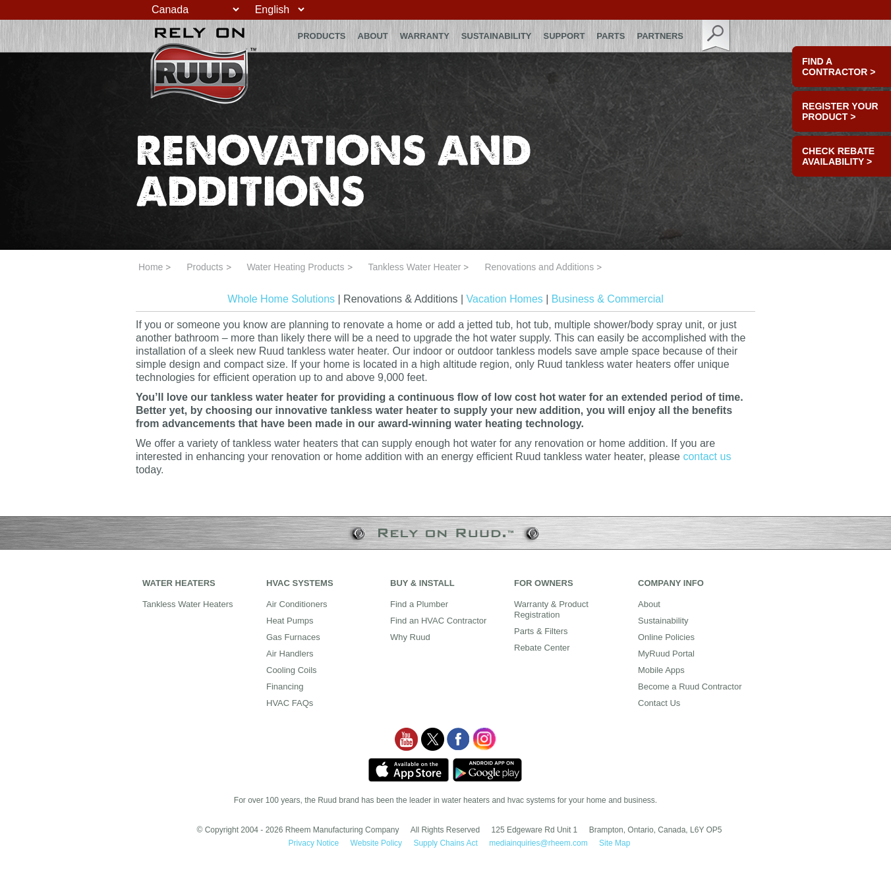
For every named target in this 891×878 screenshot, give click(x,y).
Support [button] (564, 36)
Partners (660, 36)
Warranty (424, 36)
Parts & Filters (541, 631)
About (373, 36)
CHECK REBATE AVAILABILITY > (838, 156)
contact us (707, 456)
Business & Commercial (608, 299)
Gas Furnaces (293, 637)
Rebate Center (542, 648)
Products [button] (322, 36)
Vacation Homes (505, 299)
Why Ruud (410, 637)
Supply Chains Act (445, 843)
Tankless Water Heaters (187, 604)
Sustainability (496, 36)
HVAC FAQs (289, 703)
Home (150, 267)
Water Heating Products (295, 267)
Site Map (614, 843)
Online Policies (666, 637)
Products (205, 267)
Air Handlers (290, 653)
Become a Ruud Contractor (690, 686)
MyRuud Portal (666, 653)
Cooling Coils (291, 670)
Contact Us (659, 703)
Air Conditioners (297, 604)
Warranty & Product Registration (551, 609)
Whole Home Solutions (281, 299)
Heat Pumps (290, 621)
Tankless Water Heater (414, 267)
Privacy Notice (314, 843)
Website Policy (376, 843)
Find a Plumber (419, 604)
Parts (610, 36)
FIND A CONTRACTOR (838, 66)
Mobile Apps (661, 670)
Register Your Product (840, 111)
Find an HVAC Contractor (438, 621)
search (716, 36)
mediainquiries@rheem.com (538, 843)
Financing (284, 686)
